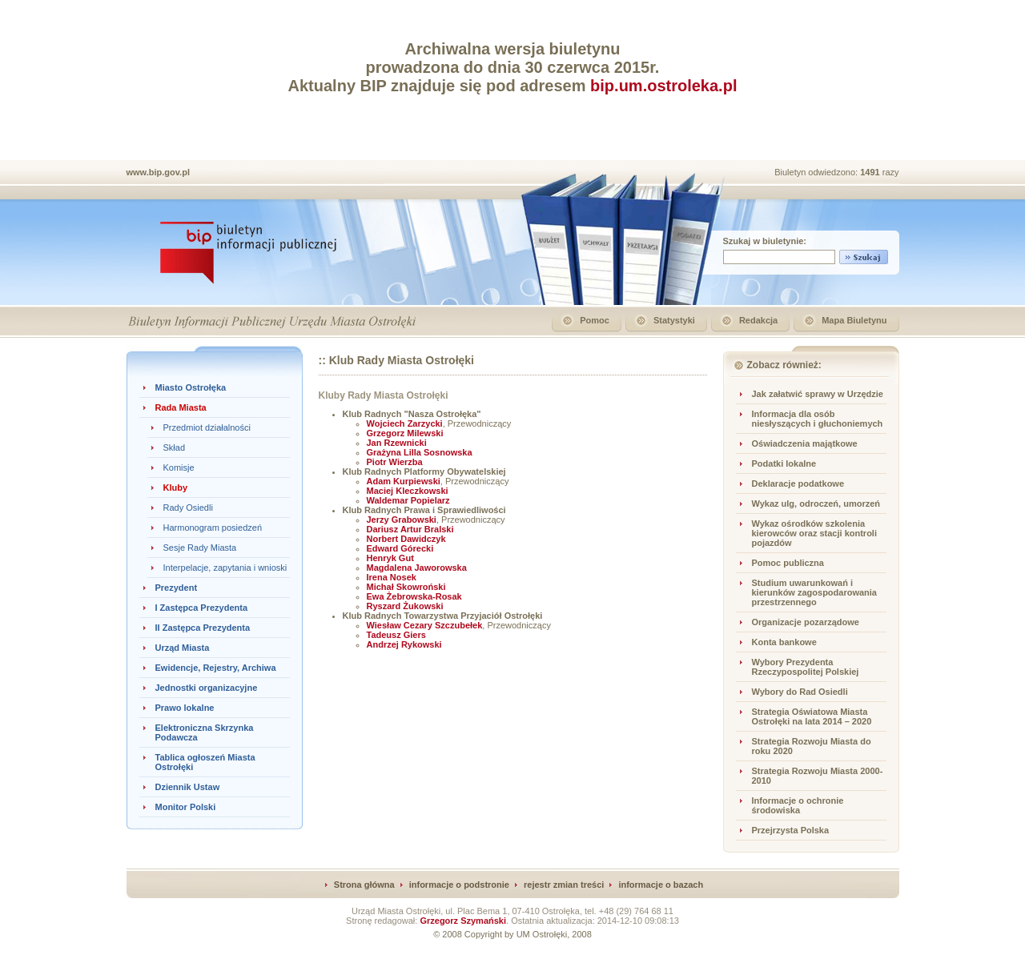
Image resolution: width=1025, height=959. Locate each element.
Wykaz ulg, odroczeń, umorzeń (816, 503)
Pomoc (594, 320)
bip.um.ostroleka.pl (663, 85)
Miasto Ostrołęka (191, 387)
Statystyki (674, 320)
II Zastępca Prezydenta (203, 627)
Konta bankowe (784, 642)
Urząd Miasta (182, 647)
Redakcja (758, 320)
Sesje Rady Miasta (200, 547)
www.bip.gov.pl (158, 172)
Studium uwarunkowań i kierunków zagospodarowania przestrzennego (814, 592)
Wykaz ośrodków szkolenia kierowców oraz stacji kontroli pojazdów (815, 533)
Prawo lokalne (185, 707)
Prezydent (176, 587)
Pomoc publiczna (788, 563)
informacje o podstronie (459, 884)
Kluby (175, 487)
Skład (174, 447)
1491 (871, 172)
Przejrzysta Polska (791, 830)
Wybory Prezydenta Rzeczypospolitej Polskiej (805, 666)
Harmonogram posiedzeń (213, 527)
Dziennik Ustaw (187, 787)
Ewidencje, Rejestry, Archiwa (215, 667)
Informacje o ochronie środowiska (798, 805)
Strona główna (364, 884)
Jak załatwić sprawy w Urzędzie (817, 394)
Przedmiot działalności (207, 427)
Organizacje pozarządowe (805, 622)
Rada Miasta (181, 407)
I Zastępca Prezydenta (201, 607)
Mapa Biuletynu (854, 320)
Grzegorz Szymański (463, 920)
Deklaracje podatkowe (798, 483)
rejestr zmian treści (564, 884)
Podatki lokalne (784, 463)
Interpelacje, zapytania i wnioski (225, 567)
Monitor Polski (185, 807)
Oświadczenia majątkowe (805, 443)
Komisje (179, 467)
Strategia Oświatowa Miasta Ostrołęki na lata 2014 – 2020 (812, 716)
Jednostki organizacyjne (206, 687)
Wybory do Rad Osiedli (800, 691)
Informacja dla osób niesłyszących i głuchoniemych (817, 418)
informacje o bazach (660, 884)
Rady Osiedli (188, 507)
